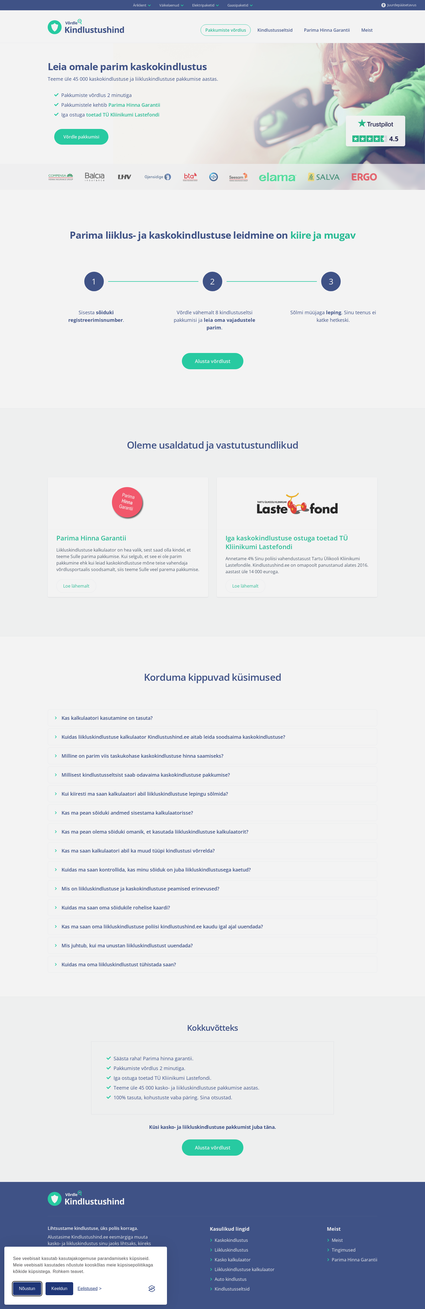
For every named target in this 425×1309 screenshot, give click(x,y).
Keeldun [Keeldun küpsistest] (59, 1288)
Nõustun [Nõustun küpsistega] (27, 1288)
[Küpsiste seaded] (89, 1288)
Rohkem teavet (68, 1271)
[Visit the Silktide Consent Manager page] (151, 1288)
